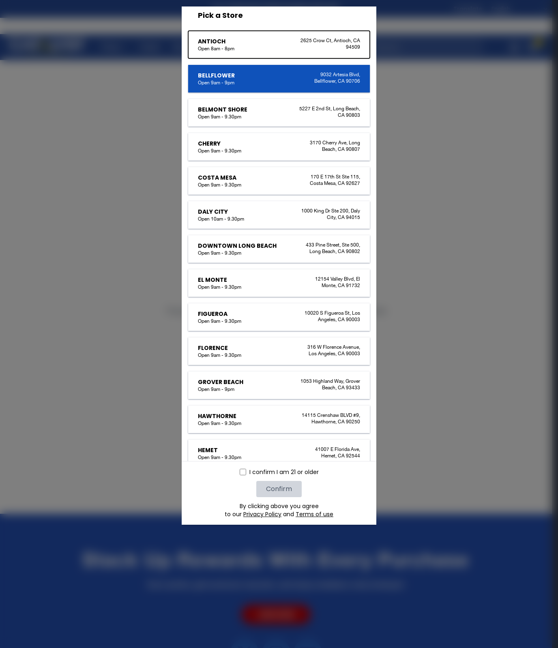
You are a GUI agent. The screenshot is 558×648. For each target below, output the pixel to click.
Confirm (279, 489)
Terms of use (314, 514)
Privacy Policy (262, 514)
